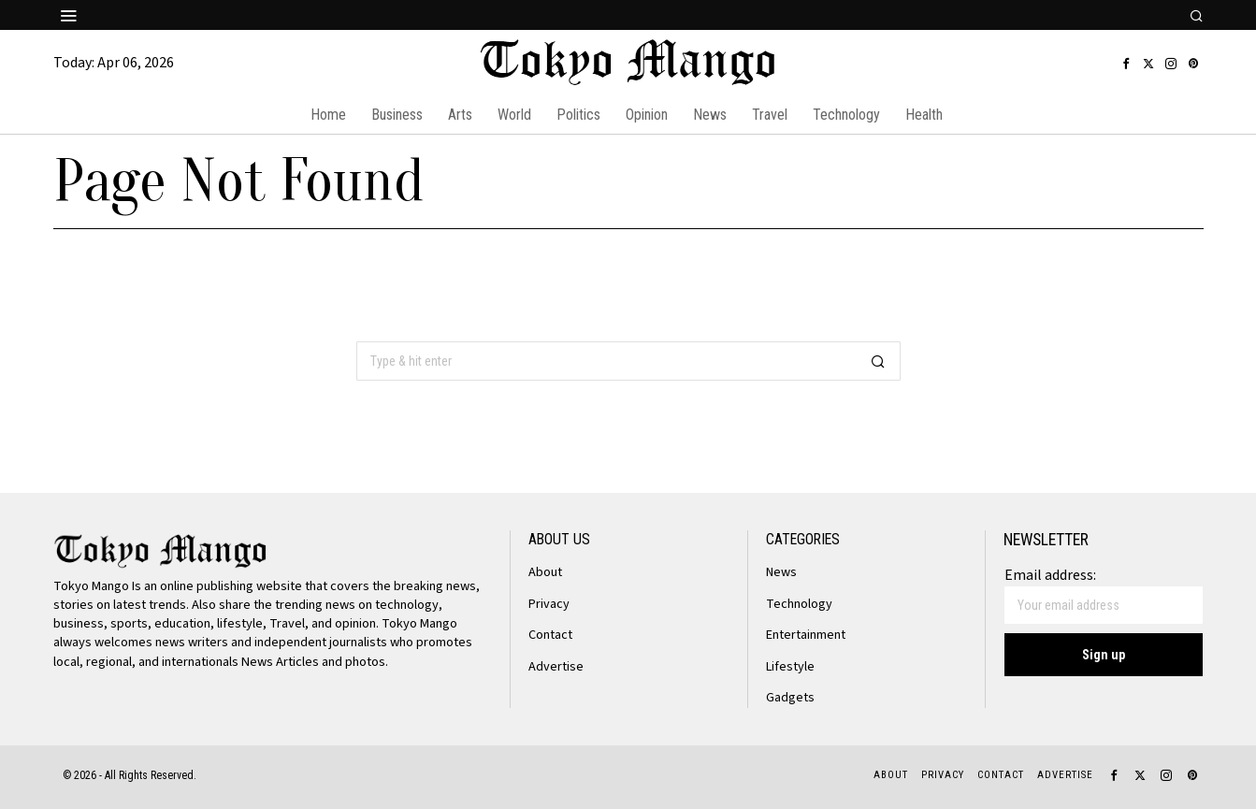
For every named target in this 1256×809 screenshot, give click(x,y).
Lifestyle (791, 666)
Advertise (556, 666)
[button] (878, 361)
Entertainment (805, 634)
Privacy (549, 604)
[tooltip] (1126, 63)
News (782, 572)
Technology (799, 604)
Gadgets (790, 697)
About (545, 572)
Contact (550, 634)
